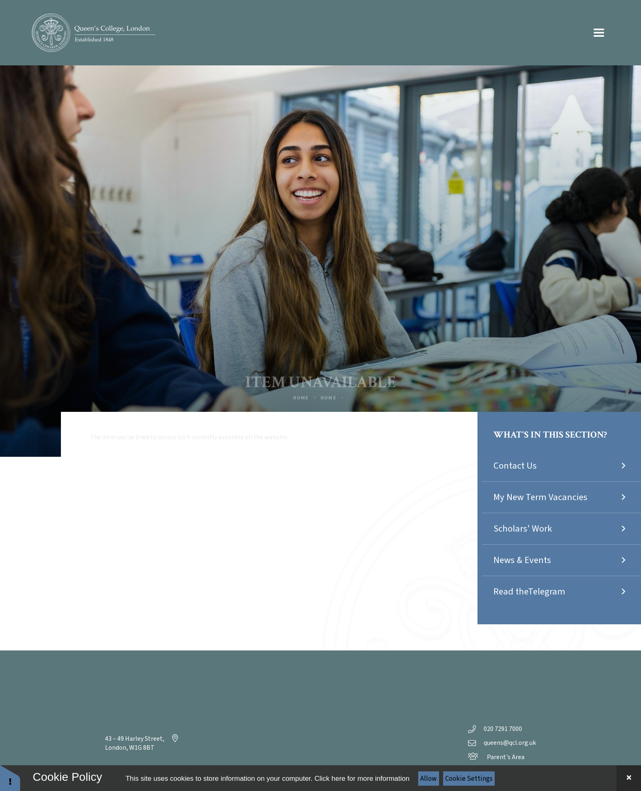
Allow (428, 779)
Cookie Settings (469, 779)
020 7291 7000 (495, 728)
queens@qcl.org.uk (502, 742)
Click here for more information (361, 778)
